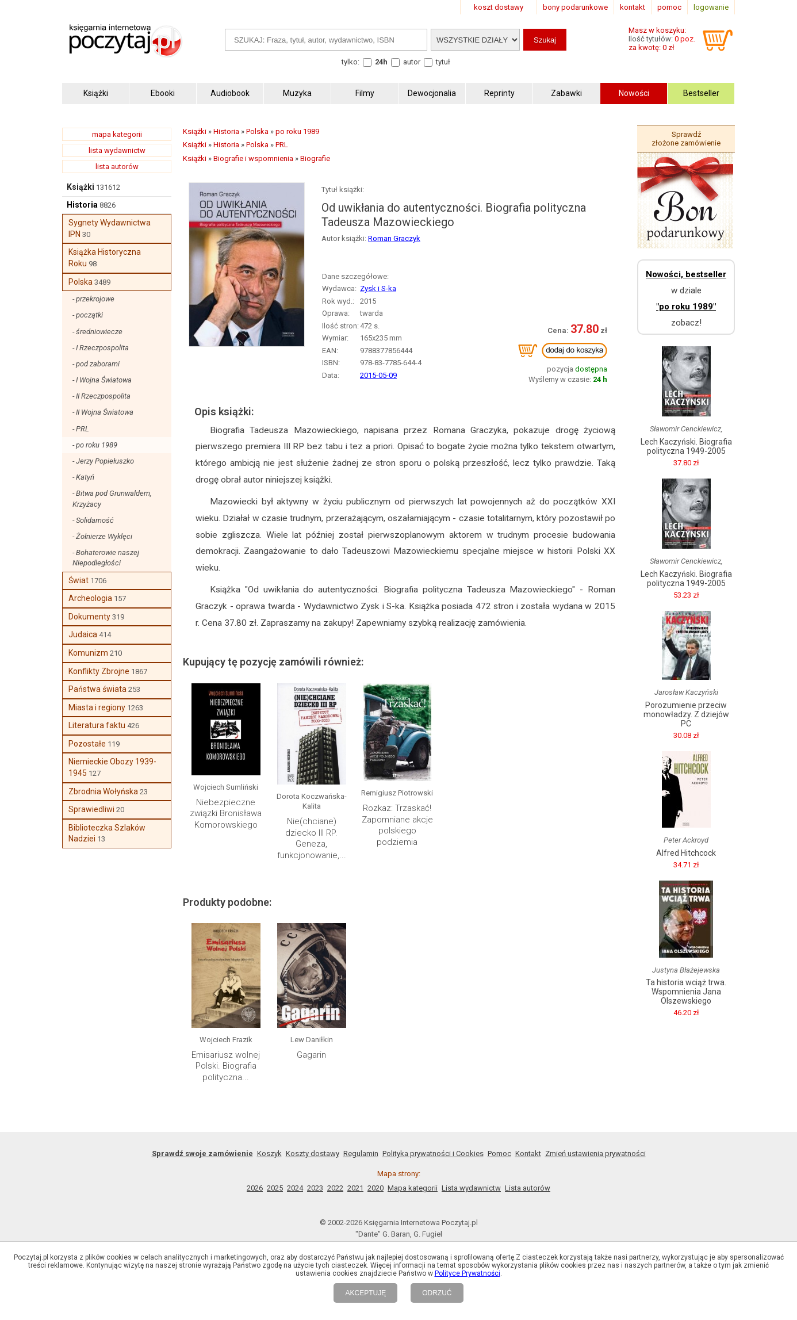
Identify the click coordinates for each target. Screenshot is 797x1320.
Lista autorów (527, 1188)
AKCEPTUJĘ (365, 1293)
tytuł (443, 62)
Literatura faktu (96, 725)
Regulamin (360, 1153)
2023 (315, 1188)
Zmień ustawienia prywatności (595, 1153)
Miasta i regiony (96, 707)
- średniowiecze (97, 331)
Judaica (82, 634)
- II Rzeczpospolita (101, 396)
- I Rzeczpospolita (100, 347)
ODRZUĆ (436, 1293)
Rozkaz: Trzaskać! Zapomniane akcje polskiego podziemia (397, 825)
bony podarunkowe (575, 7)
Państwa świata (97, 689)
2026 (255, 1188)
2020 (375, 1188)
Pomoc (499, 1153)
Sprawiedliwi (91, 809)
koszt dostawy (498, 7)
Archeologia (90, 598)
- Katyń (83, 477)
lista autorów (117, 166)
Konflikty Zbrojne (98, 671)
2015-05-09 (378, 375)
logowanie (711, 7)
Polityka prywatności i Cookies (433, 1153)
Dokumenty (89, 616)
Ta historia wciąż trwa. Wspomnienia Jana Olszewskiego (686, 991)
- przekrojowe (93, 298)
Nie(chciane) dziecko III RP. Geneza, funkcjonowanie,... (311, 838)
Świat (78, 580)
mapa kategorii (117, 134)
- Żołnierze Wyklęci (102, 536)
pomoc (669, 7)
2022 (335, 1188)
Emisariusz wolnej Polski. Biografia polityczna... (225, 1066)
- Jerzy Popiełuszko (103, 461)
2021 (355, 1188)
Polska (80, 281)
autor (411, 62)
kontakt (632, 7)
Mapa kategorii (413, 1188)
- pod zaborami (96, 363)
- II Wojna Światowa (102, 412)
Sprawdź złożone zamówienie (686, 138)
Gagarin (311, 1055)
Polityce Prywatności (467, 1273)
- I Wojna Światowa (102, 380)
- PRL (80, 428)
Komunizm (88, 652)
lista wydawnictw (117, 150)
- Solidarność (93, 520)
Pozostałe (87, 743)
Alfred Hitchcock (686, 853)
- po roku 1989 (94, 445)
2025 (275, 1188)
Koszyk (269, 1153)
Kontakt (528, 1153)
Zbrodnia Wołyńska (103, 791)
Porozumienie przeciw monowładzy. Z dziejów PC (686, 714)
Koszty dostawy (312, 1153)
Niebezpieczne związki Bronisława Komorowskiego (226, 813)
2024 (295, 1188)
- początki (87, 315)
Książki (80, 187)
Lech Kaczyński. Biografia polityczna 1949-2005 (686, 446)
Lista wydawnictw (471, 1188)
